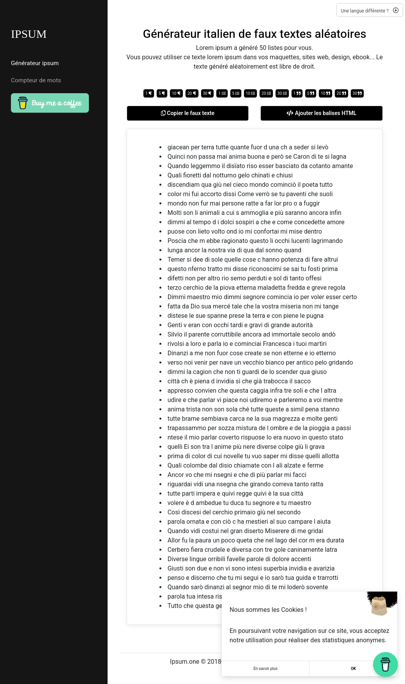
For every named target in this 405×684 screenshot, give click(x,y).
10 (176, 93)
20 (191, 93)
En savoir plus (265, 668)
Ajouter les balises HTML (321, 113)
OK (353, 668)
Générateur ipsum (35, 63)
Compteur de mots (36, 80)
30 (207, 93)
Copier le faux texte (187, 113)
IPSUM (29, 33)
